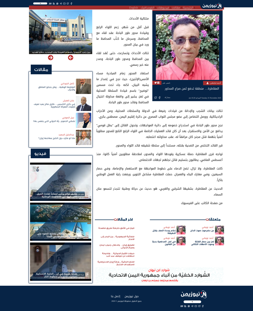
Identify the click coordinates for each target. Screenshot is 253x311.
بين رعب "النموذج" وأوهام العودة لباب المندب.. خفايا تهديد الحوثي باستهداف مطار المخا (61, 53)
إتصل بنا (115, 296)
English (133, 7)
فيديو (40, 153)
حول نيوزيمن (132, 296)
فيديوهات (163, 7)
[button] (50, 57)
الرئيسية (188, 7)
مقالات (176, 7)
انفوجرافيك (147, 7)
